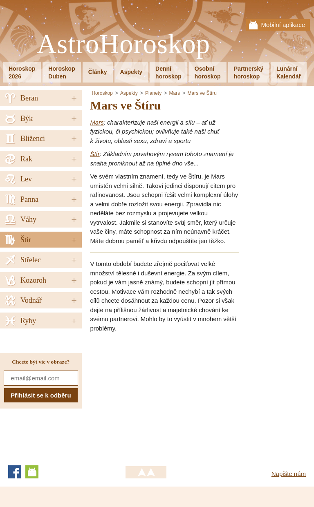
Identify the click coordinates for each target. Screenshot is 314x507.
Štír (94, 153)
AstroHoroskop (123, 44)
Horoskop (102, 93)
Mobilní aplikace (283, 24)
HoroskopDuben (61, 72)
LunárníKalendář (288, 72)
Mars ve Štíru (202, 93)
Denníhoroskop (168, 72)
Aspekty (131, 72)
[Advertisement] (158, 396)
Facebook (14, 471)
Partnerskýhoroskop (248, 72)
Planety (153, 93)
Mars (174, 93)
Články (97, 72)
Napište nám (288, 473)
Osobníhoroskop (208, 72)
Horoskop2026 (22, 72)
